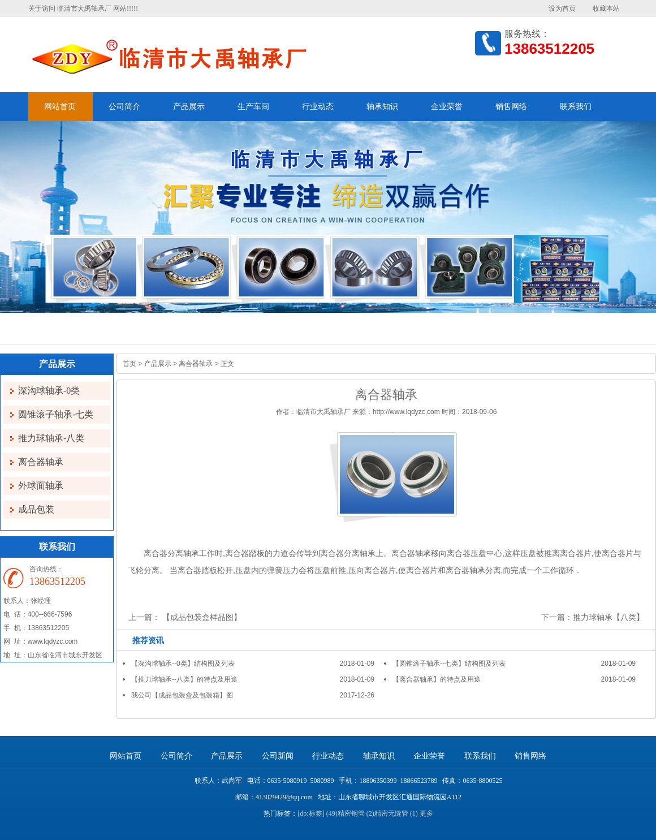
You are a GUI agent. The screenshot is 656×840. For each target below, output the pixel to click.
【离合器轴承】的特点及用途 (436, 679)
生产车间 (253, 106)
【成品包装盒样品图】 (201, 617)
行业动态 (318, 106)
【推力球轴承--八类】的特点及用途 (184, 679)
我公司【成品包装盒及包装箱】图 (182, 695)
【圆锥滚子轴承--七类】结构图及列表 (449, 663)
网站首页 (60, 106)
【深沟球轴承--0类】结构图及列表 (183, 663)
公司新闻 (278, 756)
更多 (426, 813)
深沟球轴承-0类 (49, 390)
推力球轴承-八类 (51, 438)
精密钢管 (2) (356, 813)
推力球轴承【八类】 (608, 617)
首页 (129, 364)
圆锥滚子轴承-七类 (55, 414)
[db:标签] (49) (317, 813)
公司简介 (124, 106)
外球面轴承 (40, 485)
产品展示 (189, 106)
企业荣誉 (447, 106)
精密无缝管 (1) (396, 813)
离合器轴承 (40, 462)
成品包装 (36, 509)
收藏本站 (606, 8)
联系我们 (576, 106)
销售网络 (511, 106)
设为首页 (562, 8)
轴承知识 (382, 106)
